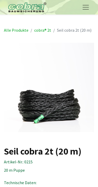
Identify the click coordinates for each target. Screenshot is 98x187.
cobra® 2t (42, 30)
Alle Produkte (16, 30)
